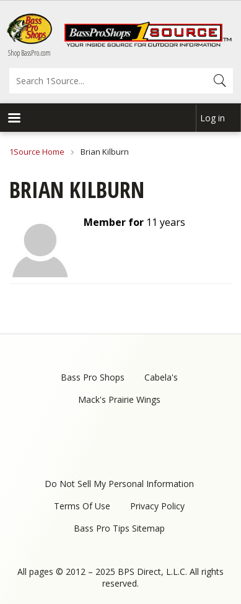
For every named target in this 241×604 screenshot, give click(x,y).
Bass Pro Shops (93, 377)
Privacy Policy (157, 506)
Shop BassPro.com (29, 53)
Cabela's (161, 377)
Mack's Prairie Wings (119, 399)
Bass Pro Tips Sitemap (119, 528)
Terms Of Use (82, 506)
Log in (212, 118)
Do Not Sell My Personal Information (119, 484)
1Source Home (36, 151)
